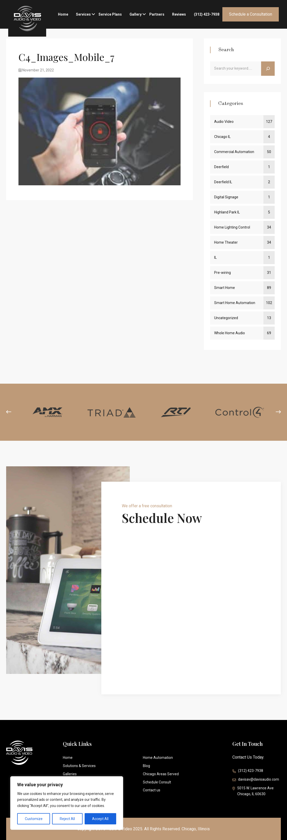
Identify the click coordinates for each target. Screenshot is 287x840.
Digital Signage (226, 197)
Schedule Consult (157, 782)
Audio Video (224, 122)
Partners (156, 14)
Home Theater (226, 242)
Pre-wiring (222, 273)
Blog (146, 766)
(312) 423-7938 (206, 14)
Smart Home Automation (234, 303)
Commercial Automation (234, 152)
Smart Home (224, 288)
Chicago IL (222, 137)
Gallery (136, 13)
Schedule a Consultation (250, 14)
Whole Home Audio (229, 333)
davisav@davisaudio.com (255, 780)
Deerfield (221, 167)
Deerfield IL (223, 182)
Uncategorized (226, 318)
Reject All (67, 819)
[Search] (268, 68)
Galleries (70, 774)
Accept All (100, 819)
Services (83, 13)
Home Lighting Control (232, 227)
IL (215, 257)
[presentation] (8, 412)
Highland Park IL (227, 212)
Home (63, 14)
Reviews (179, 14)
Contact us (151, 790)
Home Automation (158, 758)
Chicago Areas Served (161, 774)
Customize (34, 819)
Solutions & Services (79, 766)
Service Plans (110, 14)
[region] (66, 803)
